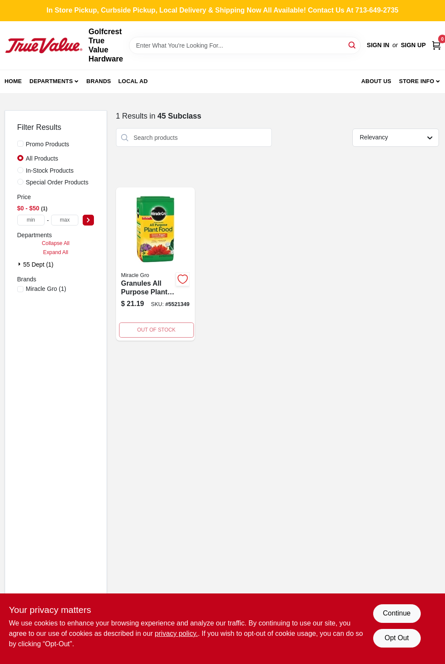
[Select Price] (88, 220)
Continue (396, 613)
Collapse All (55, 243)
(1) (46, 288)
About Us (376, 81)
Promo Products (47, 144)
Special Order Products (57, 182)
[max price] (65, 220)
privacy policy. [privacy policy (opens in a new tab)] (176, 633)
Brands (99, 81)
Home (13, 81)
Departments (51, 81)
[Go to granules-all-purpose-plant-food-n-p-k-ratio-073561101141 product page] (155, 264)
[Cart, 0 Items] (436, 45)
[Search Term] (245, 45)
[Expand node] (20, 264)
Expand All (55, 252)
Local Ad (133, 81)
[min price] (31, 220)
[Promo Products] (20, 144)
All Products (42, 158)
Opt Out (396, 637)
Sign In (378, 45)
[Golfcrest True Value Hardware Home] (44, 45)
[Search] (352, 45)
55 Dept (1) (38, 264)
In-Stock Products (50, 170)
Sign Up (413, 45)
